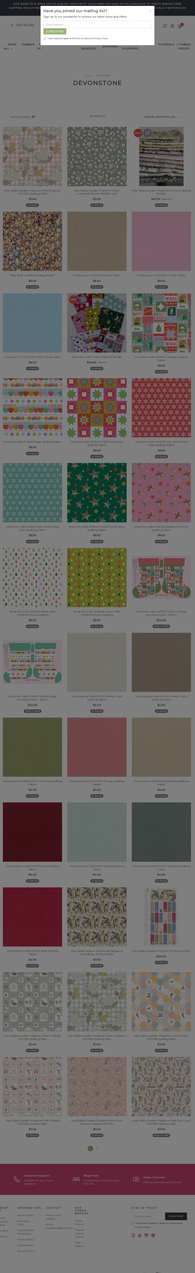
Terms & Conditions (81, 38)
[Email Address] (97, 24)
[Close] (150, 11)
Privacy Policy (101, 38)
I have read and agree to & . (75, 38)
